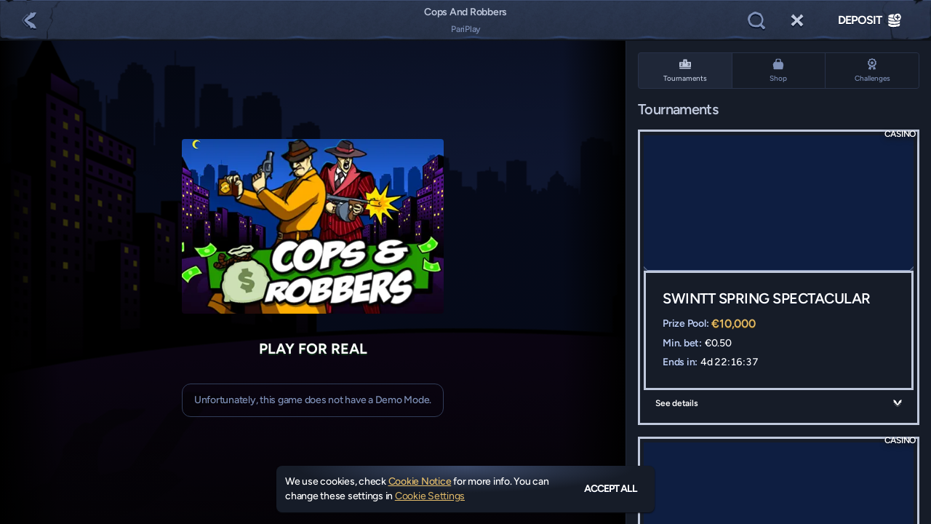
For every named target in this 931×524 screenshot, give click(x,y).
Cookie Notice (420, 481)
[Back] (29, 20)
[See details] (897, 403)
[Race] (797, 20)
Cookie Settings (430, 496)
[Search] (756, 20)
